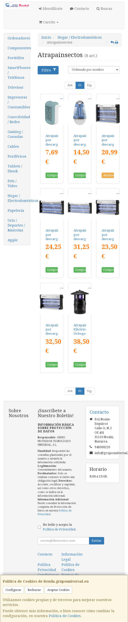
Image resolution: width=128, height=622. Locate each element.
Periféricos (17, 156)
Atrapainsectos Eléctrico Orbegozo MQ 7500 (85, 333)
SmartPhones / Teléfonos (19, 73)
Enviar (96, 540)
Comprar (52, 175)
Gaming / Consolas (15, 134)
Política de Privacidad (59, 529)
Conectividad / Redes (19, 119)
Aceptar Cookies (58, 590)
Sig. (89, 85)
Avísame (108, 175)
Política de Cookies (65, 616)
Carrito (49, 22)
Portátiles (16, 58)
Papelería (16, 211)
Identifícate (51, 9)
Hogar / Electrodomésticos (19, 198)
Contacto (79, 9)
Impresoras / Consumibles (19, 102)
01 (80, 85)
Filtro (49, 70)
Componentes (19, 48)
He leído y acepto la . (59, 527)
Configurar (13, 590)
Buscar (104, 9)
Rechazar (34, 590)
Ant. (70, 85)
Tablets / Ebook (15, 168)
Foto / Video (12, 183)
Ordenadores (19, 38)
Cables (13, 146)
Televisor (16, 87)
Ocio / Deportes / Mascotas (16, 225)
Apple (13, 240)
